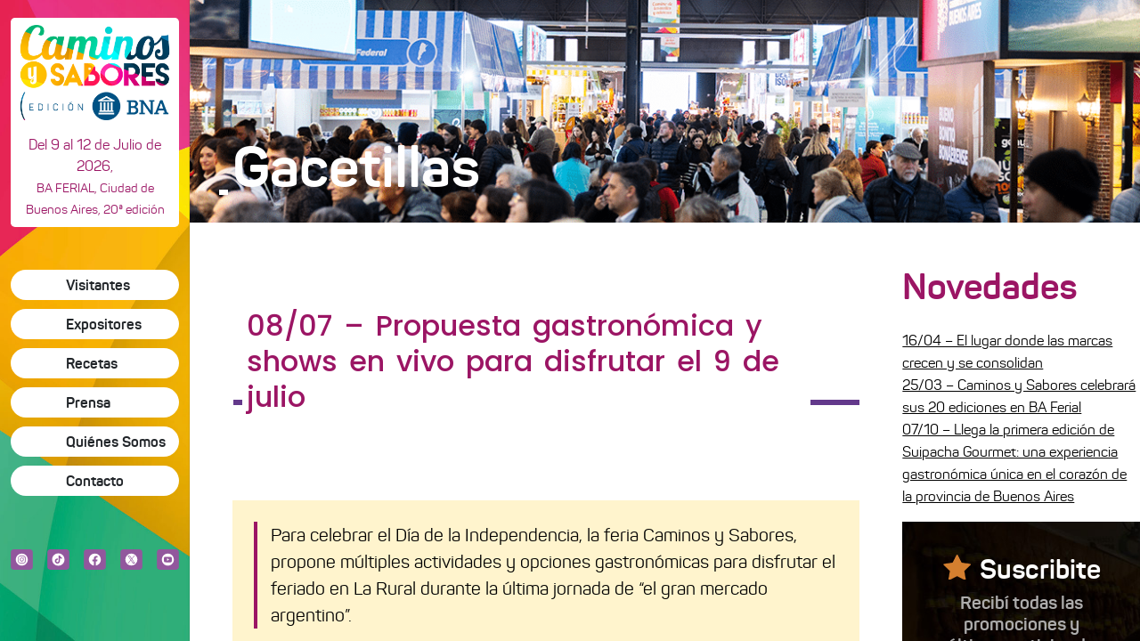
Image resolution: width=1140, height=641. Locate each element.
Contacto (95, 481)
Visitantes (98, 285)
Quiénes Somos (116, 441)
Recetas (92, 363)
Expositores (104, 324)
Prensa (88, 402)
